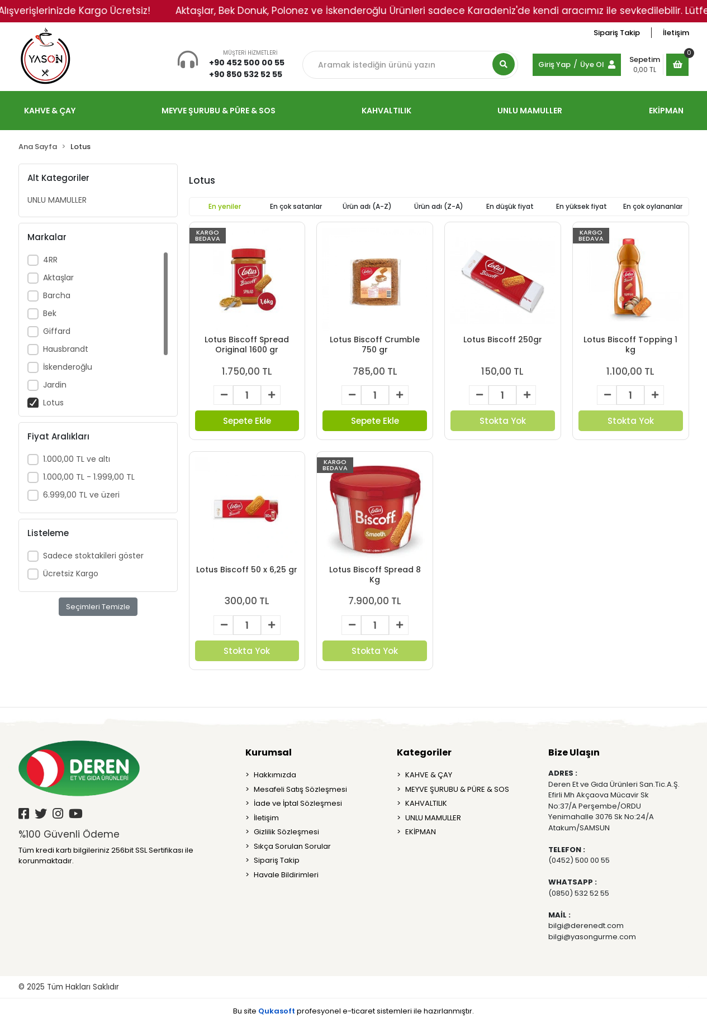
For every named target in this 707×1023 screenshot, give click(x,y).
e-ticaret (359, 1011)
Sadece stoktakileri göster (93, 555)
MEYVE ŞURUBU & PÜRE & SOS (457, 789)
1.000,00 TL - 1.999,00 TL (89, 476)
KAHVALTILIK (426, 803)
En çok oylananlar (652, 206)
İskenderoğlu (67, 366)
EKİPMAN (420, 831)
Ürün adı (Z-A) (438, 206)
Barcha (56, 295)
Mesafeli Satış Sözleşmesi (300, 789)
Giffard (56, 331)
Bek (49, 313)
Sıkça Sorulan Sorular (292, 846)
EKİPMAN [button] (666, 110)
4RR (50, 259)
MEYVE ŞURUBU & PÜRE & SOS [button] (219, 110)
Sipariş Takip (617, 32)
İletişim (676, 32)
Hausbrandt (65, 349)
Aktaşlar (58, 277)
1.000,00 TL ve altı (76, 459)
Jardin (55, 384)
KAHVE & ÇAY (428, 774)
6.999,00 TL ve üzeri (81, 494)
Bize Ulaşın (574, 752)
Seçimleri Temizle (98, 606)
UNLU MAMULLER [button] (529, 110)
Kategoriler (424, 752)
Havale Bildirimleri (286, 874)
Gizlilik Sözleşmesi (286, 831)
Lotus (53, 402)
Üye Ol (592, 64)
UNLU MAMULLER (57, 199)
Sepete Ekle (247, 421)
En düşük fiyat (510, 206)
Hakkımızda (275, 774)
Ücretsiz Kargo (70, 573)
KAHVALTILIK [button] (386, 110)
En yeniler (224, 206)
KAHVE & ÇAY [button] (49, 110)
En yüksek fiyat (581, 206)
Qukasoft (276, 1011)
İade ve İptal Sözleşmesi (298, 803)
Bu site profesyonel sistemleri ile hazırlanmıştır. (353, 1011)
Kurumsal (268, 752)
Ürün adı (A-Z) (367, 206)
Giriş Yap (554, 64)
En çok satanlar (296, 206)
